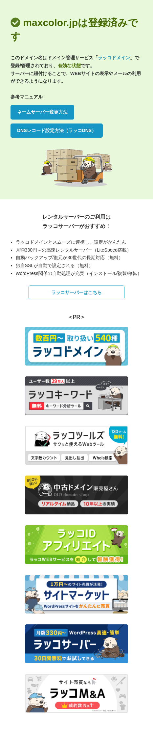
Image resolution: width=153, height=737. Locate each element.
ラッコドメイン (114, 57)
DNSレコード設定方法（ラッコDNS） (56, 130)
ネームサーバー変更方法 (42, 112)
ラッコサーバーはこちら (76, 292)
